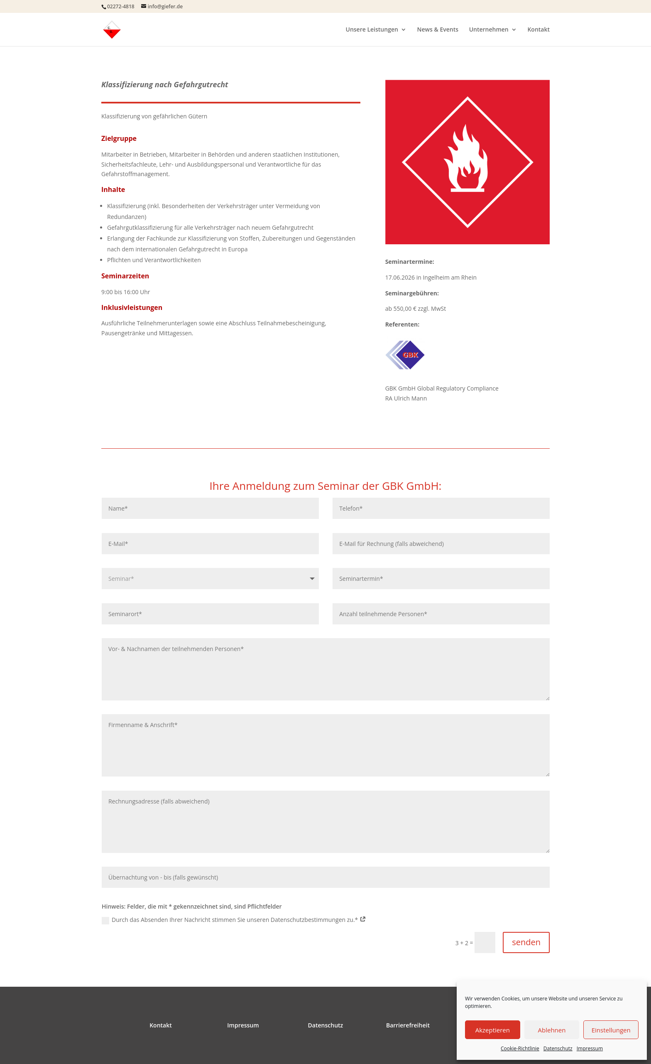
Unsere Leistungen (372, 30)
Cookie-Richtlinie (520, 1048)
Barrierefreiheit (408, 1025)
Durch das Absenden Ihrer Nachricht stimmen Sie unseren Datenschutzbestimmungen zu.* (234, 920)
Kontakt (538, 30)
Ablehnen (552, 1030)
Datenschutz (558, 1048)
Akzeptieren (492, 1030)
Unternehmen (489, 30)
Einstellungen (611, 1030)
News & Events (438, 30)
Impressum (590, 1048)
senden (526, 942)
